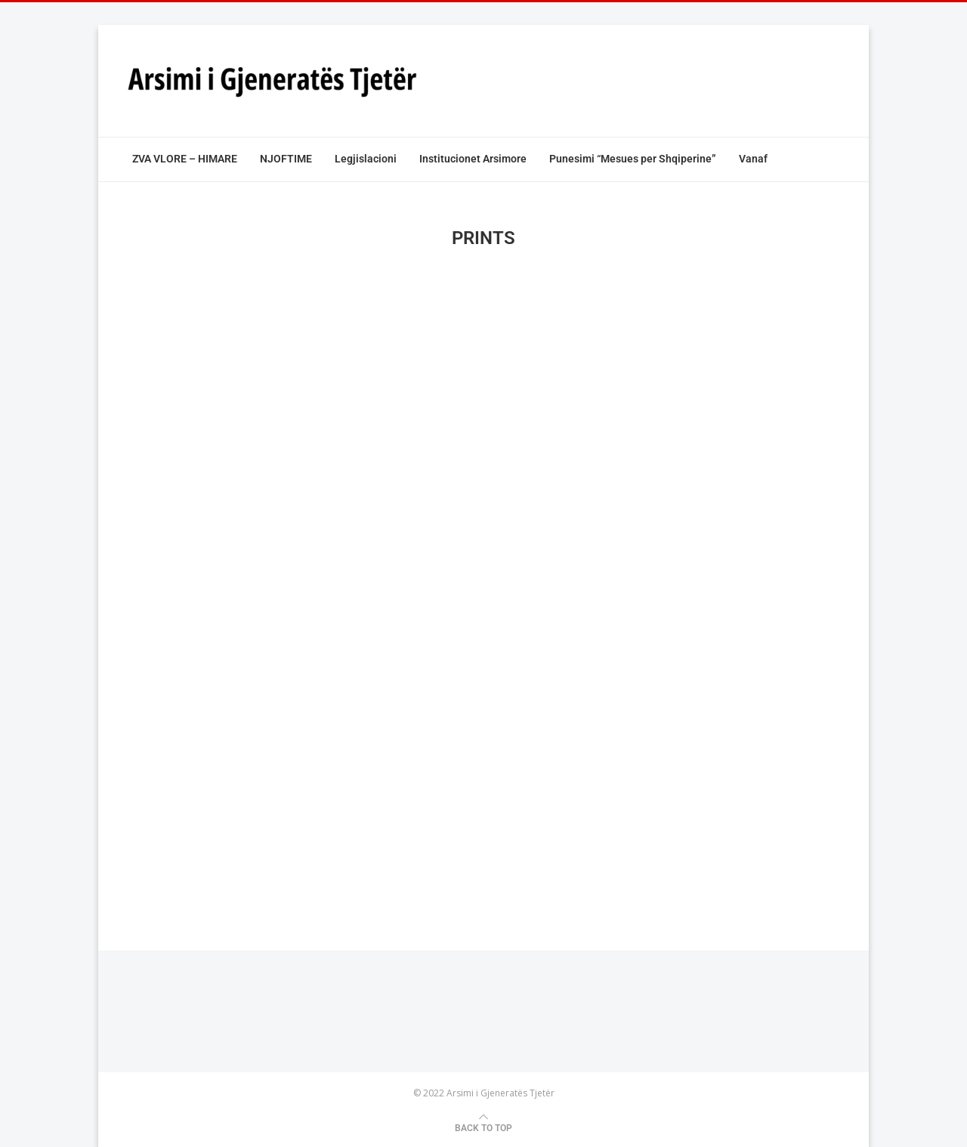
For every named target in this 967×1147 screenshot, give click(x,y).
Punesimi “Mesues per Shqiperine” (632, 159)
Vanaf (753, 159)
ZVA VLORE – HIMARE (184, 159)
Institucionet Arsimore (473, 159)
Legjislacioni (366, 159)
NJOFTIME (286, 159)
